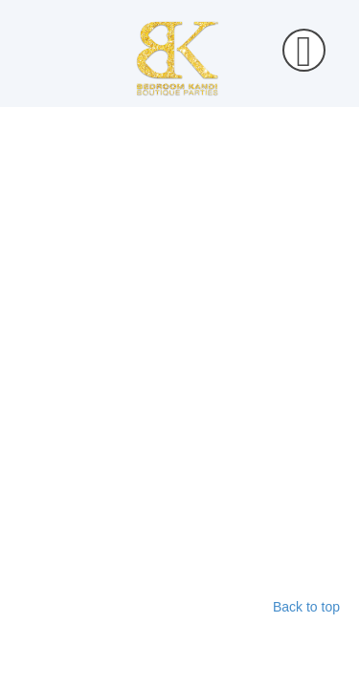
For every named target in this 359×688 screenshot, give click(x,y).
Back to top (306, 606)
